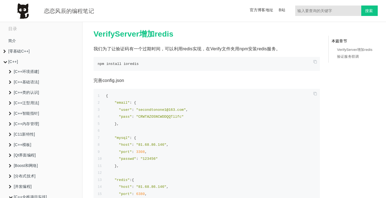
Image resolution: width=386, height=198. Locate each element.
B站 (282, 10)
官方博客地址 (261, 10)
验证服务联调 (348, 56)
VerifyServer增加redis (355, 50)
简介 (12, 40)
